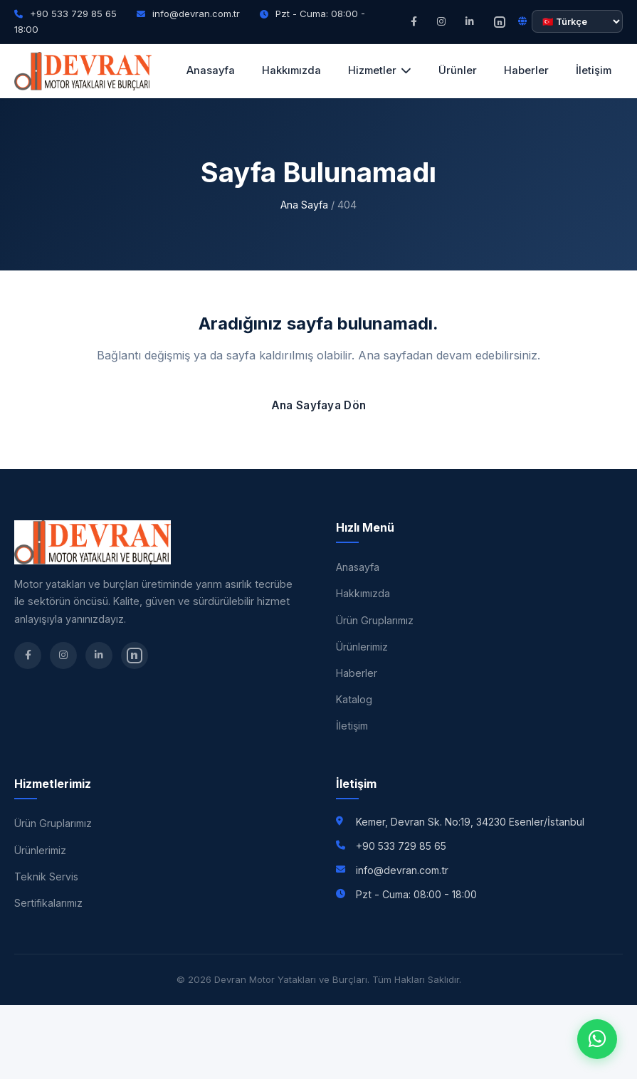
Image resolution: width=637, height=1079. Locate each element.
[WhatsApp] (597, 1039)
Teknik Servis (46, 876)
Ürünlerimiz (362, 647)
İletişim (593, 70)
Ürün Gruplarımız (375, 620)
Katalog (354, 699)
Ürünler (457, 70)
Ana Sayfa (304, 205)
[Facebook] (414, 22)
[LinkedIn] (469, 22)
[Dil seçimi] (577, 21)
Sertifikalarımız (48, 903)
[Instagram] (441, 22)
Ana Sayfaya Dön (319, 405)
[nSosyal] (499, 22)
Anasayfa (210, 70)
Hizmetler (379, 70)
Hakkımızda (291, 70)
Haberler (526, 70)
